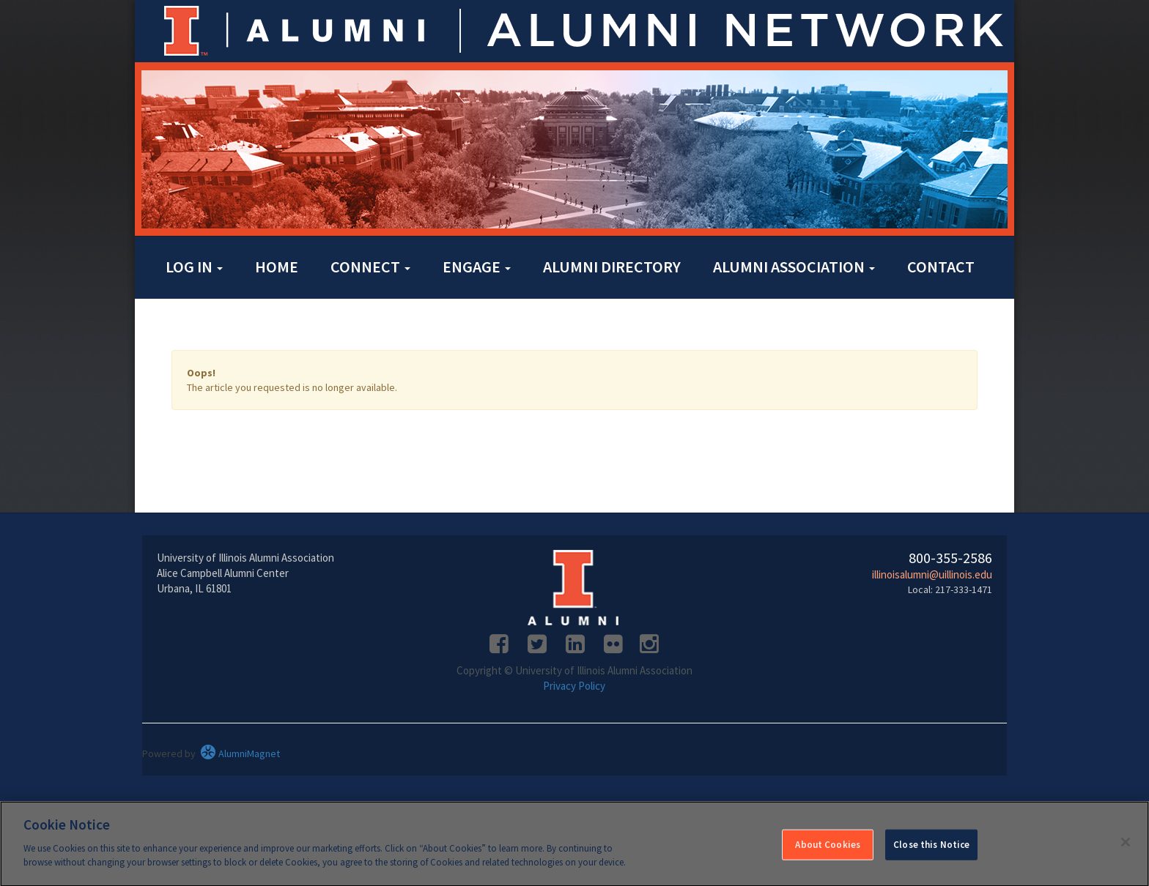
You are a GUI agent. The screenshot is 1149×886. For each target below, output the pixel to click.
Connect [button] (370, 266)
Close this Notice (931, 850)
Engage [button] (477, 266)
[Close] (1125, 848)
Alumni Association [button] (794, 266)
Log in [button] (194, 266)
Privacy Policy (574, 686)
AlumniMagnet (240, 753)
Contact (941, 266)
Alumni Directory (612, 266)
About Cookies (827, 850)
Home (276, 266)
